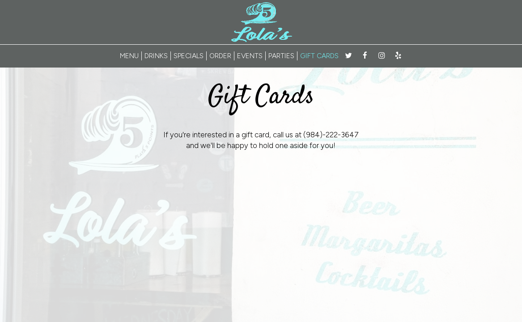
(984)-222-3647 (331, 134)
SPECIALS (189, 55)
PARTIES (281, 55)
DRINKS (156, 55)
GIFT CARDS (319, 55)
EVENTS (250, 55)
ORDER (220, 55)
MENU (129, 55)
